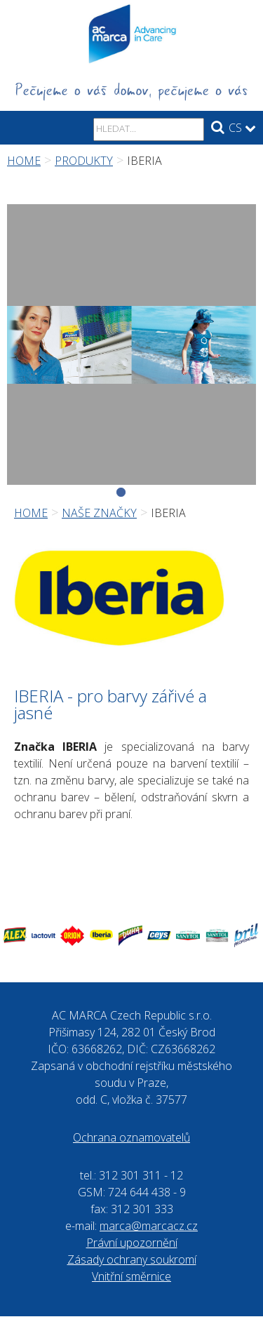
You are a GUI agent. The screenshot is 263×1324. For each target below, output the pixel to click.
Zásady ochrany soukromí (131, 1259)
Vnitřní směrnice (131, 1276)
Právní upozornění (131, 1242)
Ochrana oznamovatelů (131, 1137)
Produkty (84, 160)
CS (242, 127)
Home (24, 160)
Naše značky (99, 513)
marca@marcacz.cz (149, 1225)
